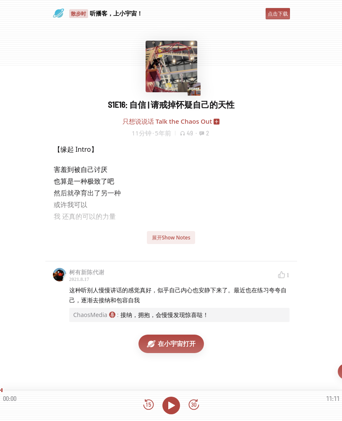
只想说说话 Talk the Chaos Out (167, 121)
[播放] (171, 405)
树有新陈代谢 (86, 272)
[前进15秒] (194, 405)
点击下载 (278, 13)
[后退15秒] (148, 405)
